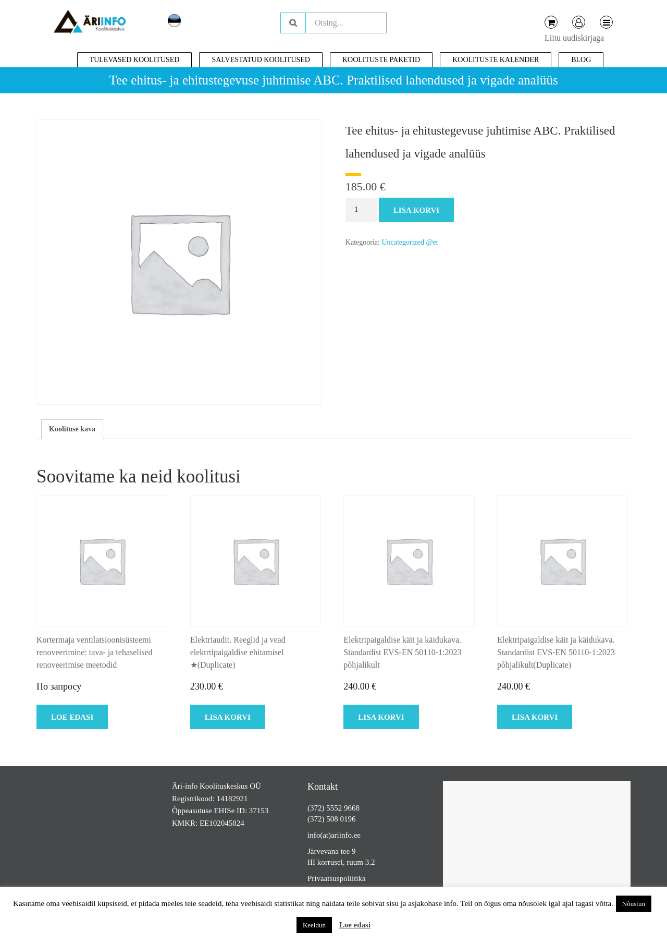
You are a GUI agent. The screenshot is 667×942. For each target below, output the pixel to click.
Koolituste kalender (495, 60)
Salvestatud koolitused (261, 60)
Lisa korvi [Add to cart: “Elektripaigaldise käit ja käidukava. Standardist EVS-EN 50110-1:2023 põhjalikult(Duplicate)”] (535, 717)
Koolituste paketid (381, 60)
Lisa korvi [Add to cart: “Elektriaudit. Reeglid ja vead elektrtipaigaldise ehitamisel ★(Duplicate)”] (228, 717)
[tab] (72, 429)
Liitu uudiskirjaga (574, 37)
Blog (581, 60)
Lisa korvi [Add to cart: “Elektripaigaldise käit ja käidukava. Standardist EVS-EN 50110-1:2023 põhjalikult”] (381, 717)
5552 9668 (343, 808)
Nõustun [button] (633, 904)
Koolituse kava (72, 429)
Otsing (293, 23)
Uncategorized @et (409, 242)
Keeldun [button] (314, 925)
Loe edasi (354, 925)
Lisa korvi (416, 210)
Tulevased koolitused (135, 60)
